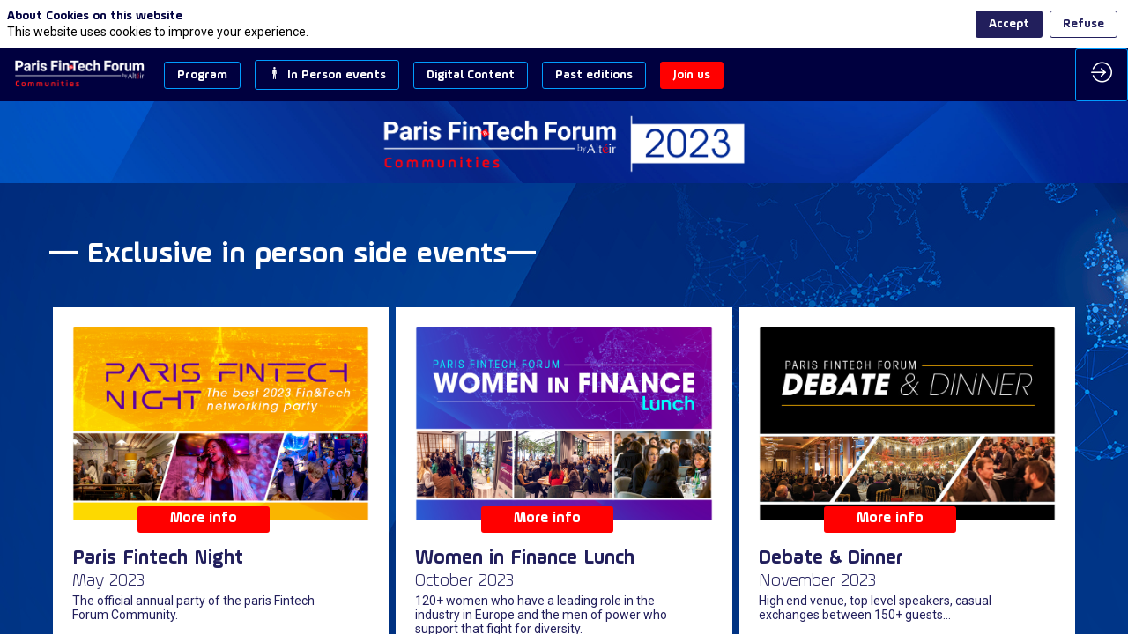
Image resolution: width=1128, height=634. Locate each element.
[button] (202, 75)
